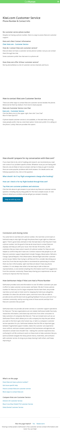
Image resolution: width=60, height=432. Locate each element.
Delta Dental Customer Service (13, 407)
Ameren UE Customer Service (12, 401)
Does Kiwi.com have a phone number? (15, 382)
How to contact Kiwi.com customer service (17, 389)
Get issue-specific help (10, 385)
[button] (58, 1)
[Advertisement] (30, 81)
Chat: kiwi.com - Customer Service (15, 44)
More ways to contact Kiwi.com (13, 392)
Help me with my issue (13, 199)
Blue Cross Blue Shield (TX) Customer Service (18, 404)
